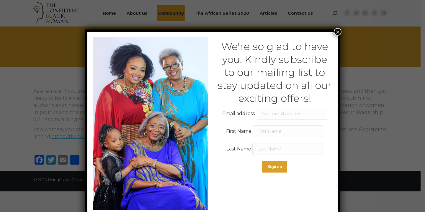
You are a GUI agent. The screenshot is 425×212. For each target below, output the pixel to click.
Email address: (274, 113)
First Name (238, 131)
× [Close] (338, 32)
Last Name (238, 149)
